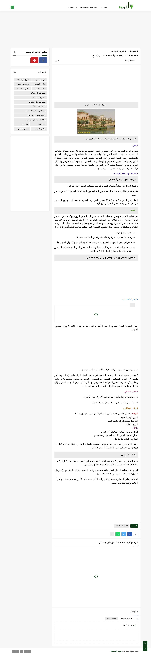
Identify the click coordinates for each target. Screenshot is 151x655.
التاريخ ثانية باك (40, 84)
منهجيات (24, 124)
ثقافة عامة (93, 8)
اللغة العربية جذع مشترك (36, 115)
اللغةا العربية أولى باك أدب (36, 120)
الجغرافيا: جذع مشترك (37, 102)
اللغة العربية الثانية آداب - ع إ (35, 111)
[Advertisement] (75, 29)
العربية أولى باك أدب (118, 51)
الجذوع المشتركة (23, 88)
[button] (129, 534)
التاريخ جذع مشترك (23, 84)
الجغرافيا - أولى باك (38, 93)
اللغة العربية (72, 8)
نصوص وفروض (23, 129)
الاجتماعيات (84, 8)
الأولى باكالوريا (40, 80)
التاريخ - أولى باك (23, 80)
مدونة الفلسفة (116, 651)
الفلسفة (104, 8)
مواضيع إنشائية (40, 129)
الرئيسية (134, 51)
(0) (56, 61)
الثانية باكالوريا (40, 88)
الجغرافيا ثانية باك (39, 97)
